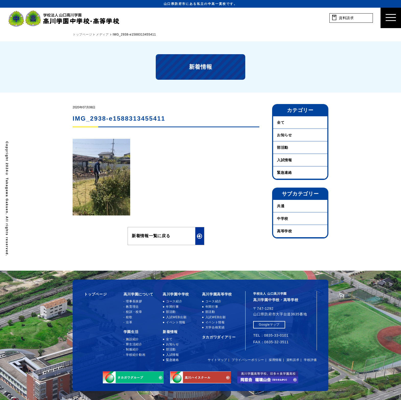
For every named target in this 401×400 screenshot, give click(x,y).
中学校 (282, 218)
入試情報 (284, 160)
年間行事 (172, 306)
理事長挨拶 (134, 301)
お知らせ (284, 135)
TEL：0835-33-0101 (270, 335)
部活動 (282, 147)
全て (280, 122)
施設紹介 (132, 339)
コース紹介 (174, 301)
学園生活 (131, 332)
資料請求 (292, 360)
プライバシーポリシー (248, 360)
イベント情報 (175, 322)
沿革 (129, 322)
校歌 (129, 317)
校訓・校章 (134, 312)
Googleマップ (269, 324)
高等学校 (284, 231)
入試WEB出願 (176, 317)
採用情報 (275, 360)
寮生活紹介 (134, 344)
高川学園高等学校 (217, 294)
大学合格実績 (215, 327)
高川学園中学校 (176, 294)
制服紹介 (132, 349)
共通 (280, 206)
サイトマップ (217, 360)
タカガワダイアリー (219, 337)
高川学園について (139, 294)
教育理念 (132, 306)
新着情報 (170, 332)
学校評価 (310, 360)
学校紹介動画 (135, 355)
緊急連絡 (284, 172)
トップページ (95, 294)
